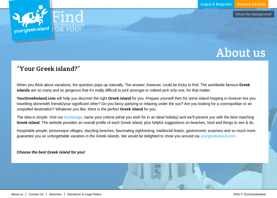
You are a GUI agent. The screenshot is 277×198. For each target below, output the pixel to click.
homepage (73, 117)
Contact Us (37, 194)
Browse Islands (251, 4)
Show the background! (254, 14)
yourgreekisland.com (217, 136)
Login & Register (216, 4)
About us (18, 194)
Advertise (57, 194)
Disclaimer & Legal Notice (85, 194)
